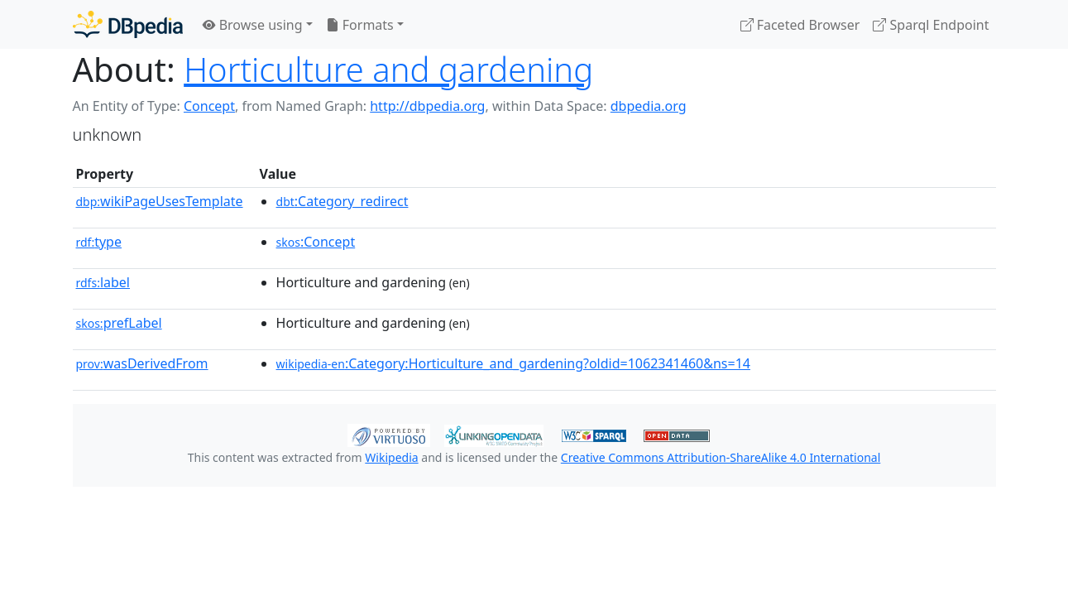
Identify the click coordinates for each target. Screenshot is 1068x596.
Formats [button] (360, 25)
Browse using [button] (253, 25)
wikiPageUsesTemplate (159, 201)
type (99, 242)
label (103, 282)
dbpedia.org (649, 106)
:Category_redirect (342, 201)
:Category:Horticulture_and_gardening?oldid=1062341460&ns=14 (513, 363)
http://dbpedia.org (427, 106)
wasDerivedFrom (142, 363)
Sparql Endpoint (931, 25)
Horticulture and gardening (388, 69)
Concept (209, 106)
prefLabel (119, 323)
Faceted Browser (800, 25)
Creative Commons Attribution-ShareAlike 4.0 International (720, 457)
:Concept (316, 242)
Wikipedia (391, 457)
